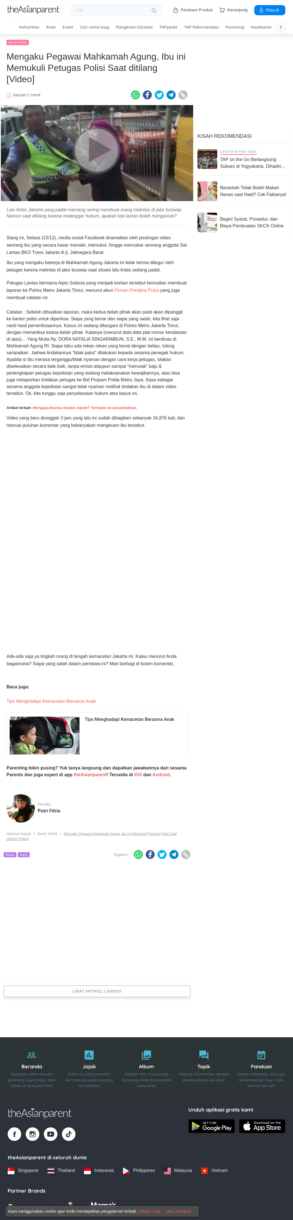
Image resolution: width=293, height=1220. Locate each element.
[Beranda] (32, 1067)
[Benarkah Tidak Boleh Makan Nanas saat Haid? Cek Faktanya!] (242, 190)
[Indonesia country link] (99, 1169)
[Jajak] (89, 1067)
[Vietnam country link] (214, 1169)
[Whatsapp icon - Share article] (135, 94)
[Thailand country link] (61, 1169)
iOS (138, 773)
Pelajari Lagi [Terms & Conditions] (149, 1211)
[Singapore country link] (23, 1169)
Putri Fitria (49, 810)
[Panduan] (261, 1067)
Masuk (268, 10)
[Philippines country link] (139, 1169)
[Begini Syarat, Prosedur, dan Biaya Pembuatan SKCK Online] (242, 222)
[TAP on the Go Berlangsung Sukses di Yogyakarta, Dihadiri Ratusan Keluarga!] (242, 158)
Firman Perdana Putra (137, 289)
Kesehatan (261, 27)
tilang (23, 853)
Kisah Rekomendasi (224, 135)
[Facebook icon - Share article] (147, 94)
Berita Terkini (18, 41)
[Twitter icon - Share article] (159, 94)
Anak (51, 27)
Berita (10, 853)
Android (161, 773)
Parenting (234, 27)
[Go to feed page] (33, 12)
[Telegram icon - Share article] (171, 94)
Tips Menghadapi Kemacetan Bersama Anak (51, 700)
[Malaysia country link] (178, 1169)
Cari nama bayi (94, 27)
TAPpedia (168, 27)
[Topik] (203, 1067)
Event (68, 27)
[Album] (146, 1067)
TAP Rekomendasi (201, 27)
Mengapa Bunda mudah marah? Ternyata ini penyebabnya (85, 407)
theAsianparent (90, 773)
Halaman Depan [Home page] (19, 833)
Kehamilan (29, 27)
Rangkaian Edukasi (134, 27)
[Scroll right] (280, 27)
